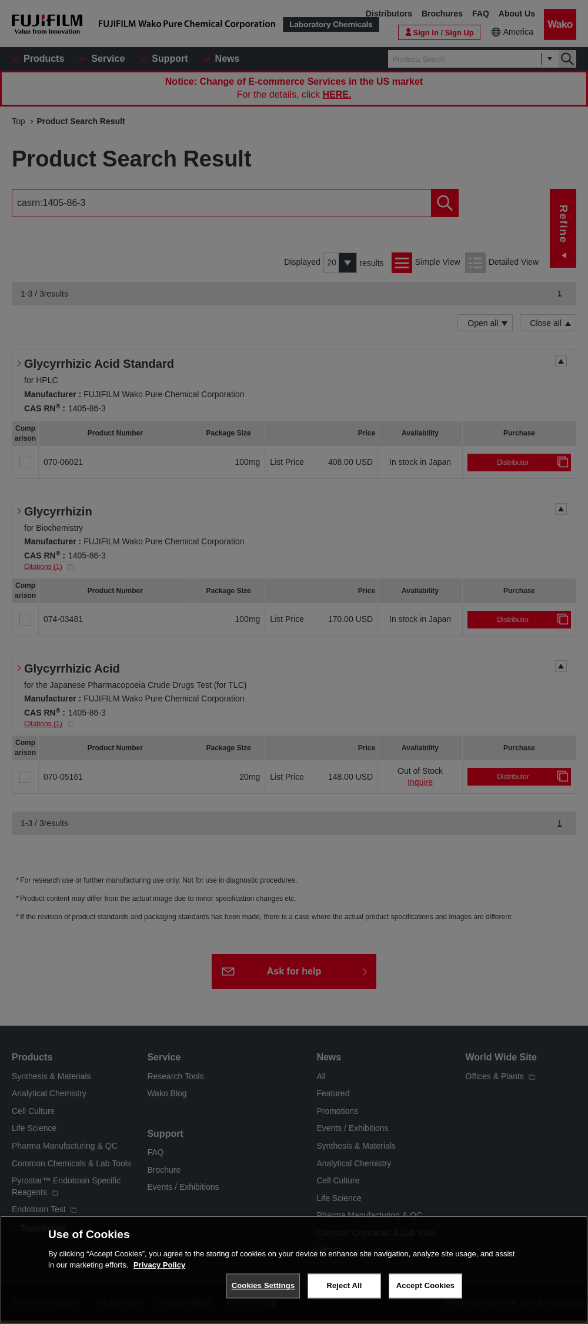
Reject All (344, 1285)
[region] (294, 1270)
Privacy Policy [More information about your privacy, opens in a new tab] (159, 1264)
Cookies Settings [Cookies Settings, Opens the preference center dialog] (263, 1285)
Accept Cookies (425, 1285)
